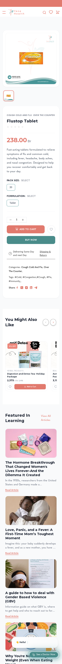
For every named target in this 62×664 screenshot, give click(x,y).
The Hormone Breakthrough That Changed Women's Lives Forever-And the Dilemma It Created (30, 468)
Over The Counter (44, 115)
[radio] (8, 127)
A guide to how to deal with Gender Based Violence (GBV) (29, 597)
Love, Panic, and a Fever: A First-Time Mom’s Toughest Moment (29, 534)
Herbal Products (15, 371)
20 (11, 187)
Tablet (13, 203)
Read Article (12, 490)
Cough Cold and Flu (19, 115)
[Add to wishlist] (51, 229)
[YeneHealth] (15, 12)
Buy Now (31, 239)
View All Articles (46, 418)
